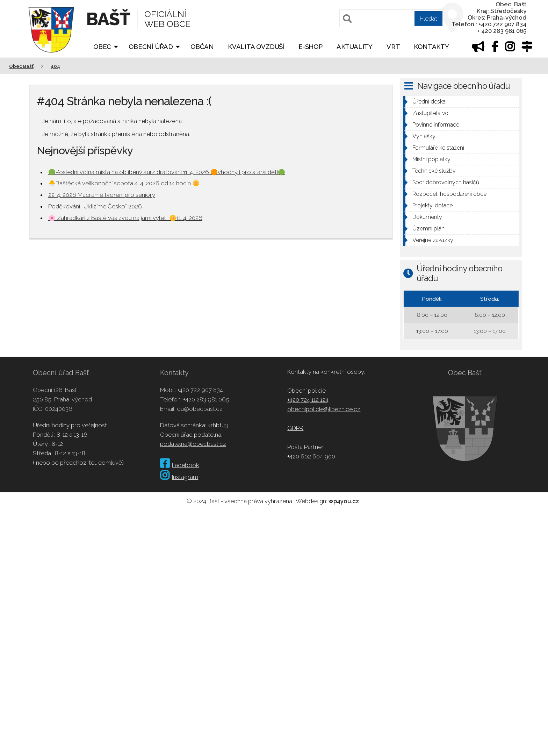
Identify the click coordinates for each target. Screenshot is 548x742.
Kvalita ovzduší (256, 46)
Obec (102, 46)
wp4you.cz (344, 501)
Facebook (179, 465)
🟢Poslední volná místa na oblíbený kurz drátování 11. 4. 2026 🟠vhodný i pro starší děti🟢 (166, 172)
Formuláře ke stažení (438, 147)
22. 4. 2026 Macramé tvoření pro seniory (101, 194)
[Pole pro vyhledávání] (391, 18)
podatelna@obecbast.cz (193, 443)
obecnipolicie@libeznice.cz (323, 409)
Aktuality (355, 46)
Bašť (108, 19)
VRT (393, 46)
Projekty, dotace (432, 205)
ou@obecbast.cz (200, 408)
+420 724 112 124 (308, 399)
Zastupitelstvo (430, 113)
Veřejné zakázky (432, 240)
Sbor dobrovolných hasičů (445, 182)
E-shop (310, 46)
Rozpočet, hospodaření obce (449, 194)
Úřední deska (429, 101)
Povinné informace (435, 124)
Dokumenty (427, 217)
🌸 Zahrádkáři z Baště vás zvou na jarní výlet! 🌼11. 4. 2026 (125, 217)
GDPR (295, 427)
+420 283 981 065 (206, 399)
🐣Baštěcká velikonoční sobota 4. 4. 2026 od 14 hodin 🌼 (124, 183)
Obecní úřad (151, 46)
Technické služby (434, 170)
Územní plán (428, 228)
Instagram (179, 476)
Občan (202, 46)
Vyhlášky (423, 136)
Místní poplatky (431, 159)
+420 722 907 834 (200, 389)
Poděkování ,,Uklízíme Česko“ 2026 (95, 206)
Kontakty (431, 46)
